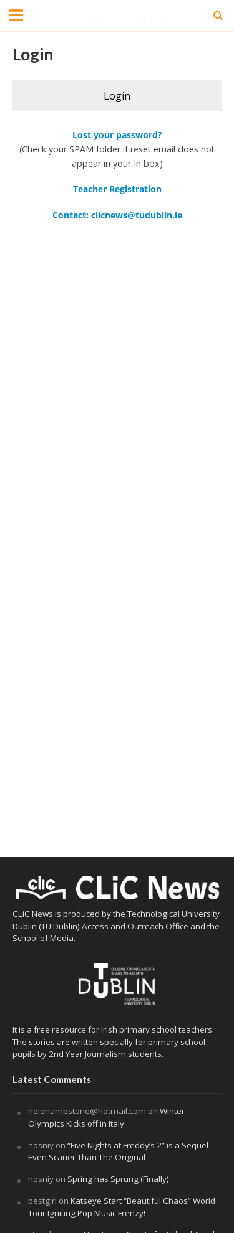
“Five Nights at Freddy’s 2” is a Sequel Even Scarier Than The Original (118, 1151)
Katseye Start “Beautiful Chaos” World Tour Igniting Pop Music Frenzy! (121, 1207)
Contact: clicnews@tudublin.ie (117, 215)
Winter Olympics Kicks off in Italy (106, 1117)
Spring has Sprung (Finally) (118, 1178)
